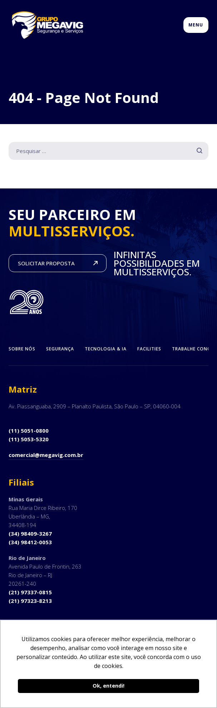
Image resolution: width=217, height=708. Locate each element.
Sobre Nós (22, 349)
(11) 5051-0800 (29, 430)
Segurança (60, 349)
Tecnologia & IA (106, 349)
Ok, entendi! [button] (108, 685)
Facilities (149, 349)
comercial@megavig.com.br (46, 454)
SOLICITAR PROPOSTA (46, 263)
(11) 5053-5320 (29, 439)
